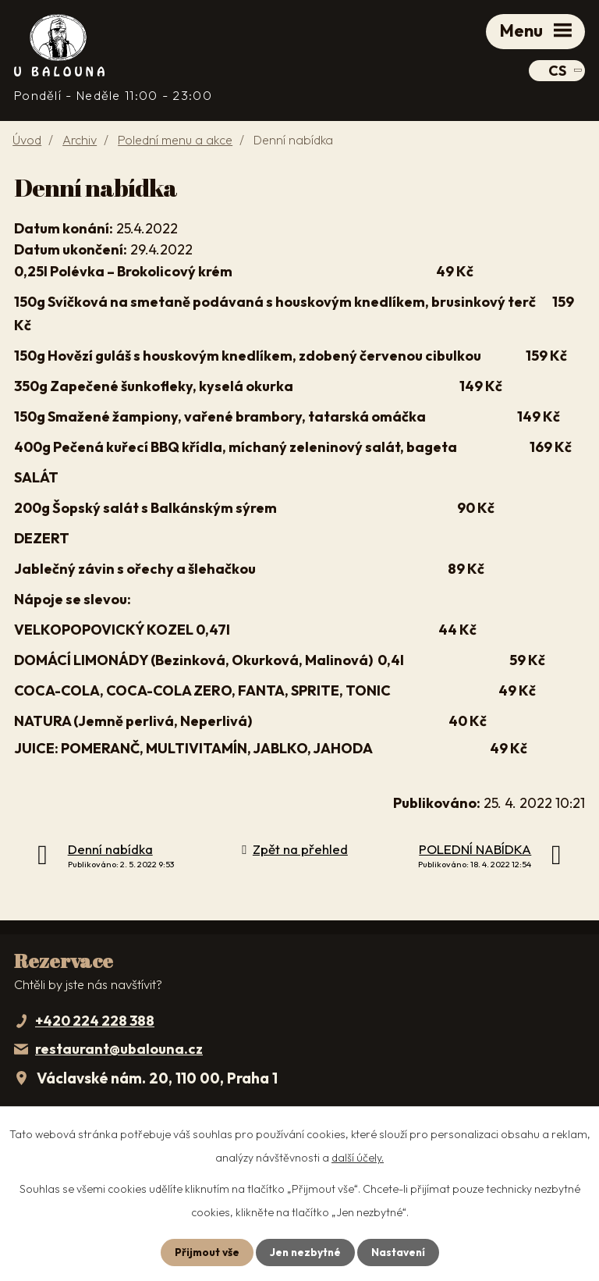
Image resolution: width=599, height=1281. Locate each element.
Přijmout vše (205, 1252)
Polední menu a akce (175, 142)
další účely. (357, 1158)
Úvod (26, 142)
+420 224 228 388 (94, 1023)
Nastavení (399, 1252)
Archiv (79, 142)
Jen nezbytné (305, 1252)
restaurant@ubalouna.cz (119, 1051)
